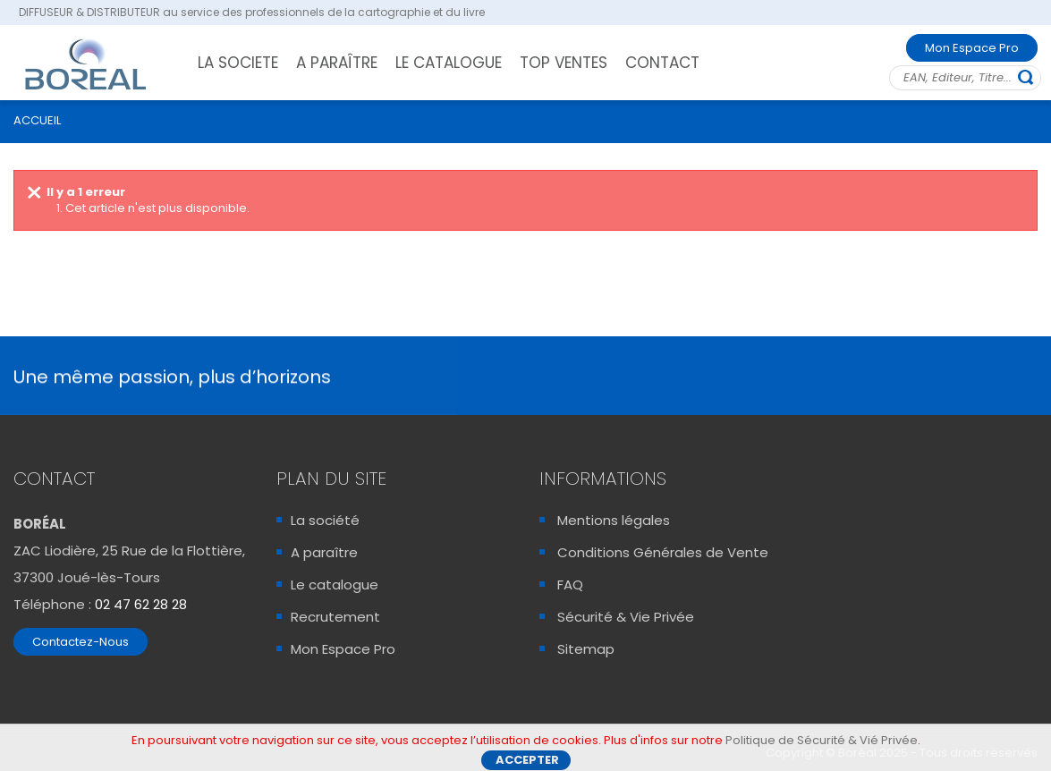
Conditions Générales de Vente (662, 552)
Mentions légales (613, 520)
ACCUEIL (37, 120)
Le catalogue (334, 584)
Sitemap (585, 649)
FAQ (570, 584)
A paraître (324, 552)
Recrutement (335, 616)
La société (325, 520)
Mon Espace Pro (972, 47)
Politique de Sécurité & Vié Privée (821, 743)
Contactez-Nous (80, 641)
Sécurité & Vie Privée (625, 616)
